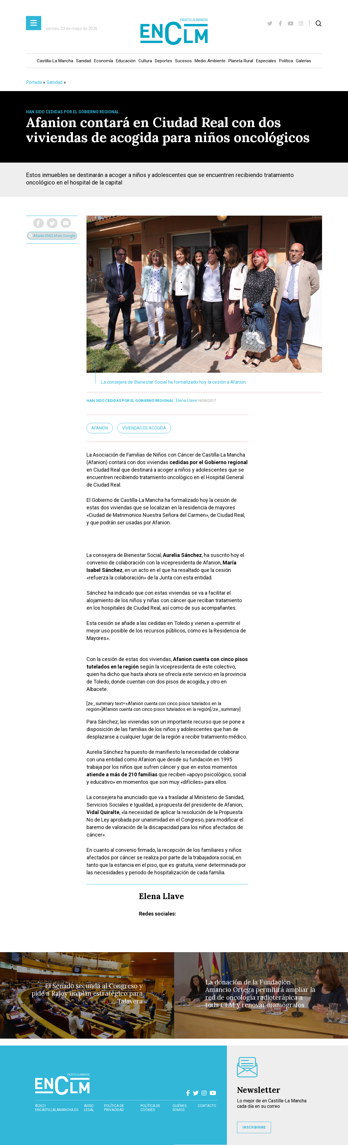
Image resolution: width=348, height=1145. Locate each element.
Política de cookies (150, 1108)
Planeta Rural (240, 60)
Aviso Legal (89, 1108)
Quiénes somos (179, 1108)
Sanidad (83, 60)
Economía (103, 60)
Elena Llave (186, 400)
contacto (207, 1106)
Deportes (163, 60)
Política (286, 60)
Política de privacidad (114, 1108)
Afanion (99, 428)
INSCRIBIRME (254, 1127)
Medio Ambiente (210, 60)
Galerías (303, 60)
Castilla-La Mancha (55, 60)
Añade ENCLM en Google (52, 235)
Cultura (145, 60)
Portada (34, 82)
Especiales (266, 60)
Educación (126, 60)
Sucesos (183, 60)
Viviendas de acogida (144, 428)
